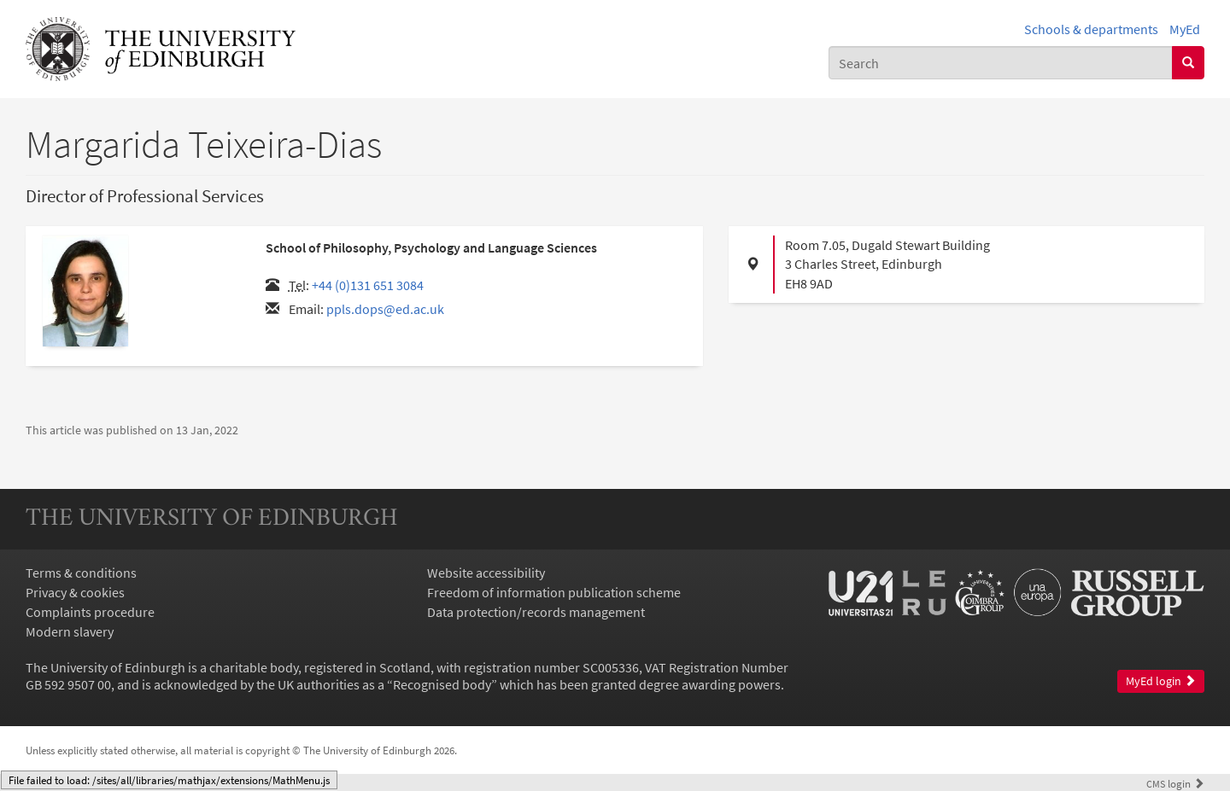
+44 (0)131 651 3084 (368, 285)
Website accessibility (486, 572)
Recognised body (442, 684)
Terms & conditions (81, 572)
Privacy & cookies (75, 592)
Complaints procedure (90, 611)
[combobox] (1001, 62)
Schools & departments (1091, 29)
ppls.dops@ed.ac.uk (385, 308)
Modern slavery (70, 631)
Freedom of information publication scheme (554, 592)
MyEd (1184, 29)
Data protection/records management (536, 611)
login (1175, 783)
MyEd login (1161, 681)
